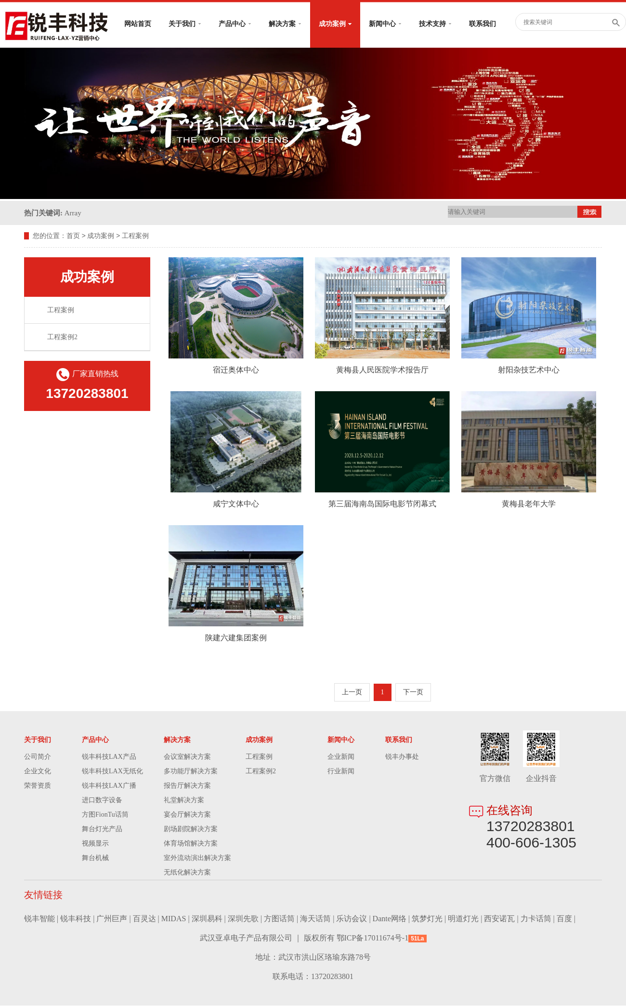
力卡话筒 (536, 919)
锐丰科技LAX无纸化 (112, 771)
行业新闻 (340, 771)
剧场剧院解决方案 (191, 829)
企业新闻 (340, 757)
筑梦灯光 (427, 919)
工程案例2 (62, 337)
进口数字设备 (102, 800)
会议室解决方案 (187, 757)
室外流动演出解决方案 (197, 858)
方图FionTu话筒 (105, 815)
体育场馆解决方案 (191, 843)
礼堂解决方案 (184, 800)
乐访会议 (351, 919)
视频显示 (95, 843)
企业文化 (37, 771)
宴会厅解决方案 (187, 815)
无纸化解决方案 (187, 872)
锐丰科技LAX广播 (109, 786)
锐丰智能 (39, 919)
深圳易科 (207, 919)
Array (73, 213)
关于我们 (185, 23)
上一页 (352, 692)
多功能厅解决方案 (191, 771)
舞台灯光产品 (102, 829)
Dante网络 (389, 919)
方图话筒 (279, 919)
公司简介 (37, 757)
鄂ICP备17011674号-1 (373, 938)
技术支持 (435, 23)
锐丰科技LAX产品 (109, 757)
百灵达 (144, 919)
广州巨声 (111, 919)
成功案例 (335, 23)
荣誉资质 (37, 786)
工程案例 (135, 236)
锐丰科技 (75, 919)
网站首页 (137, 23)
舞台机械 (95, 858)
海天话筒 (315, 919)
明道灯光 (463, 919)
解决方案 (285, 23)
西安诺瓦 (499, 919)
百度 (564, 919)
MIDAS (173, 919)
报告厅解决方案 (187, 786)
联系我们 (482, 23)
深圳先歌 (243, 919)
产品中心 (235, 23)
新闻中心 (385, 23)
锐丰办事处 (402, 757)
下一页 (413, 692)
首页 (73, 236)
